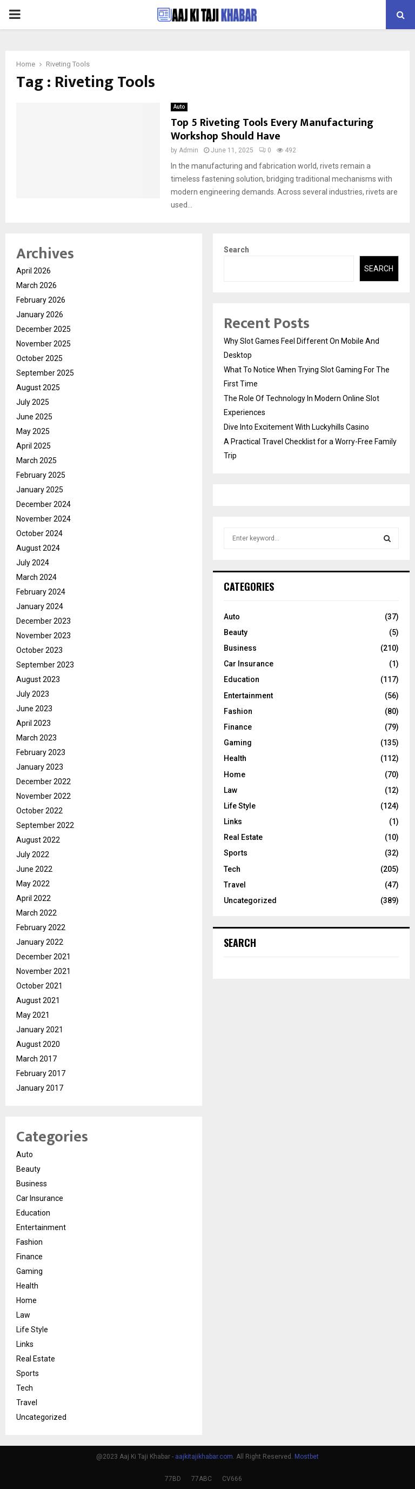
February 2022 (40, 927)
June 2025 (34, 416)
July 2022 (32, 854)
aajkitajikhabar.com (204, 1456)
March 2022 (36, 913)
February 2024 (40, 591)
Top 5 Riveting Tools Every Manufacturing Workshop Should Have (272, 129)
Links (25, 1344)
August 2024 (38, 548)
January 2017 (39, 1088)
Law (23, 1315)
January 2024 (39, 606)
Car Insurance (39, 1198)
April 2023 (33, 723)
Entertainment (41, 1227)
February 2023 (40, 752)
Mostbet (306, 1456)
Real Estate (35, 1358)
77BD (173, 1479)
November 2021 (43, 971)
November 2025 (43, 343)
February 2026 (40, 300)
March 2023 (36, 737)
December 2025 (43, 329)
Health (27, 1285)
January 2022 (39, 942)
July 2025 (32, 402)
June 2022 (34, 869)
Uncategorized (41, 1417)
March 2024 (36, 577)
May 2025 (33, 431)
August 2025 (38, 387)
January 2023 (39, 767)
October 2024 (39, 533)
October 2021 (39, 985)
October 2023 (39, 650)
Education (33, 1212)
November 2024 (43, 519)
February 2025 (40, 475)
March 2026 (36, 285)
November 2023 (43, 635)
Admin (188, 150)
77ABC (201, 1479)
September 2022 (45, 825)
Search (236, 249)
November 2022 (43, 796)
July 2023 (32, 694)
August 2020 (38, 1044)
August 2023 (38, 679)
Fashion (29, 1242)
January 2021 (39, 1029)
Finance (29, 1256)
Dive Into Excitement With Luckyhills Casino (296, 427)
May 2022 (33, 883)
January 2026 (39, 314)
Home (26, 1300)
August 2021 (38, 1000)
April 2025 (33, 446)
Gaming (29, 1271)
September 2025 (45, 373)
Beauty (28, 1169)
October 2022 (39, 810)
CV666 (232, 1479)
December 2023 (43, 621)
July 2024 (32, 562)
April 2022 (33, 898)
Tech (24, 1388)
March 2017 (36, 1058)
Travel (26, 1402)
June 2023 (34, 708)
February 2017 (40, 1073)
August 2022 (38, 840)
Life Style (32, 1329)
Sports (27, 1373)
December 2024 (43, 504)
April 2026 (33, 270)
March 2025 (36, 460)
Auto (179, 107)
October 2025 (39, 358)
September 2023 (45, 664)
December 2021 (43, 956)
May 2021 (33, 1015)
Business (31, 1183)
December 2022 (43, 781)
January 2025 (39, 489)
